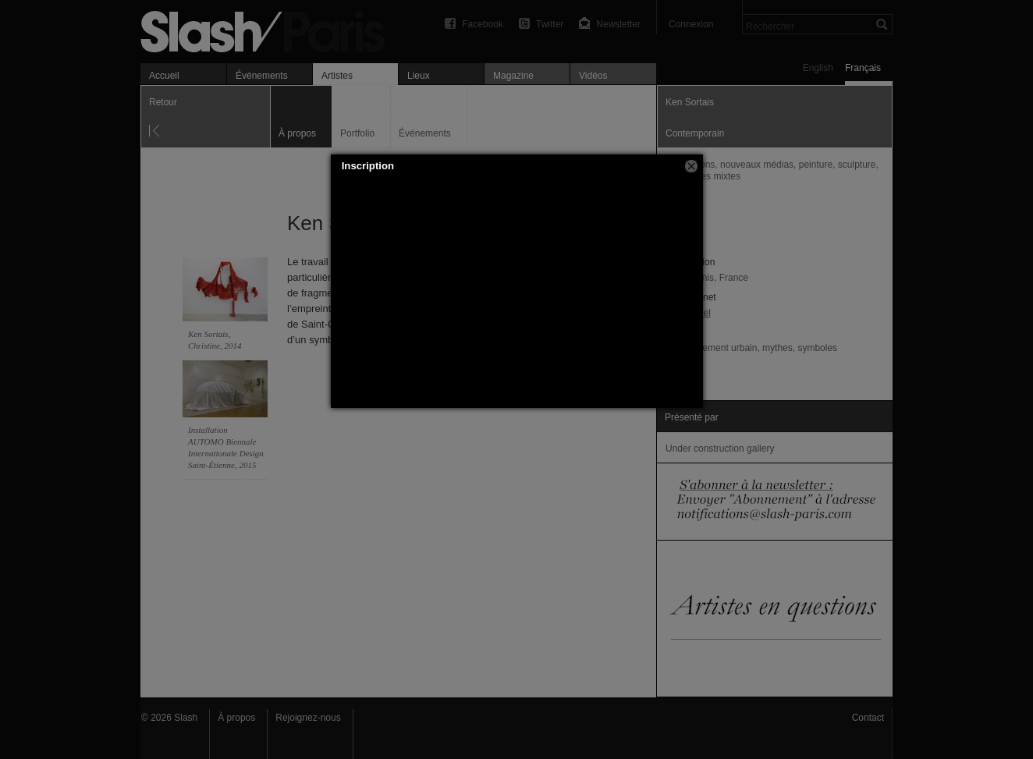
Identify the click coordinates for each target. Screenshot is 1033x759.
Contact (868, 717)
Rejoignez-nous (307, 717)
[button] (691, 166)
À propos (236, 717)
